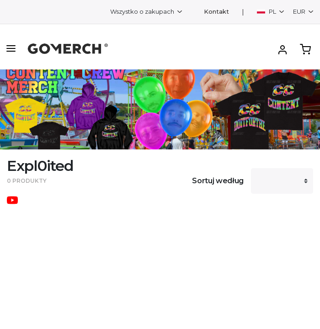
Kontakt (216, 11)
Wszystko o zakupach (143, 11)
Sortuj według (218, 180)
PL (267, 11)
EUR (300, 11)
